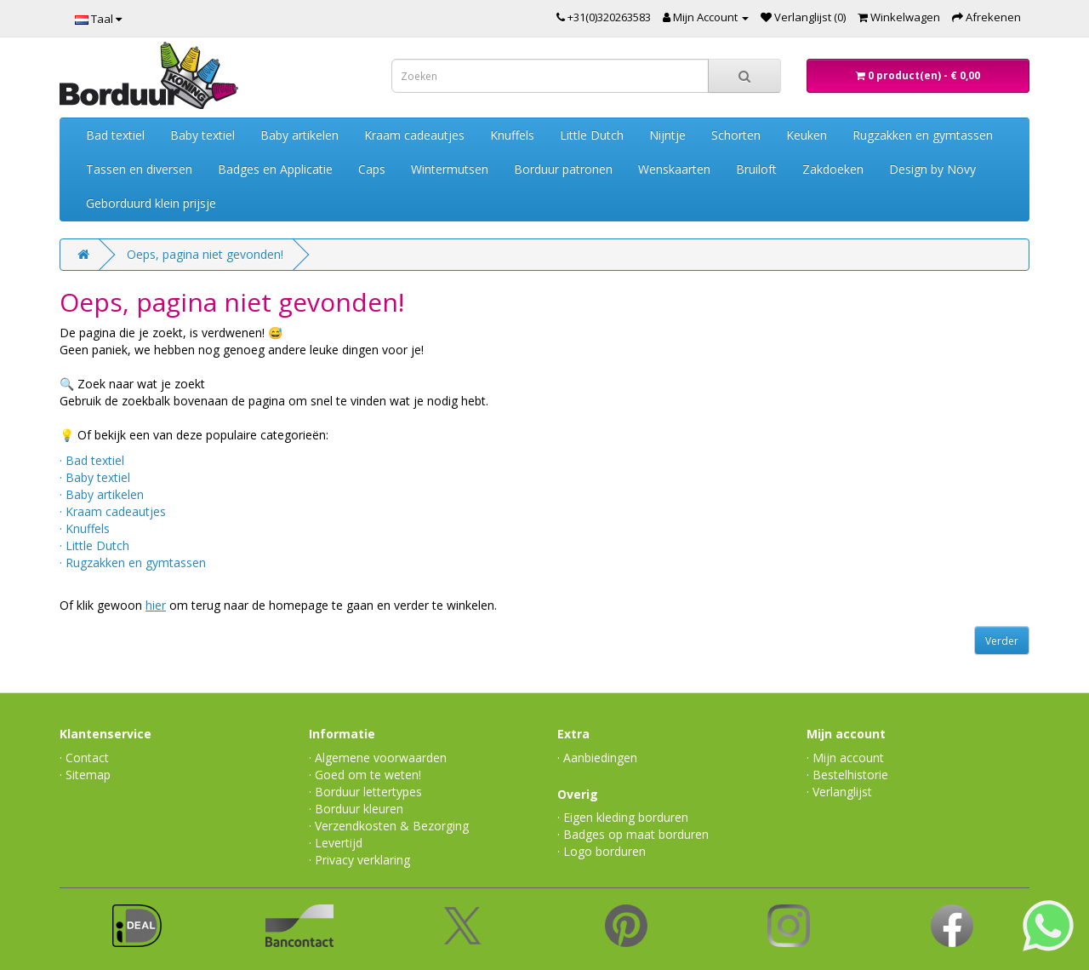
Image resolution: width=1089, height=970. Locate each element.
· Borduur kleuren (356, 809)
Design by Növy (932, 169)
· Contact (84, 757)
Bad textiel (115, 135)
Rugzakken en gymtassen (922, 135)
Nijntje (667, 135)
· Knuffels (85, 528)
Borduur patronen (563, 169)
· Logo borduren (601, 851)
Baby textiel (202, 135)
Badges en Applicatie (275, 169)
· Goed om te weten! (365, 774)
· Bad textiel (92, 460)
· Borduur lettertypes (365, 791)
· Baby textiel (95, 477)
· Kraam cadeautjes (113, 511)
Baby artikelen (299, 135)
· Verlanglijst (839, 791)
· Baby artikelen (102, 494)
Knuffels (512, 135)
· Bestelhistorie (847, 774)
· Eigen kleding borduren (622, 817)
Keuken (806, 135)
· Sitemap (85, 774)
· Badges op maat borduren (633, 834)
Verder (1001, 641)
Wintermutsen (449, 169)
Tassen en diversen (139, 169)
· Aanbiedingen (597, 757)
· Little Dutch (94, 545)
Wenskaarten (674, 169)
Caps (371, 169)
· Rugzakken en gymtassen (133, 562)
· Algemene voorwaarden (378, 757)
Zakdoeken (833, 169)
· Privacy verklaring (359, 860)
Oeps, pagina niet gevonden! (205, 254)
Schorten (736, 135)
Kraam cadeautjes (414, 135)
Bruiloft (756, 169)
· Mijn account (845, 757)
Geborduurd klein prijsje (151, 203)
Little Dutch (592, 135)
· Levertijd (335, 843)
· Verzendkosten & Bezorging (389, 826)
